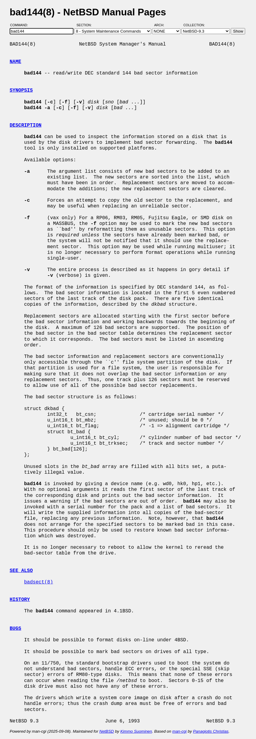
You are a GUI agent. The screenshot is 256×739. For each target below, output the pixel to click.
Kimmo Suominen (136, 731)
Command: (21, 25)
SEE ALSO (21, 570)
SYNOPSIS (21, 90)
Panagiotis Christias (211, 731)
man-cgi (179, 731)
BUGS (15, 628)
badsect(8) (38, 582)
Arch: (162, 25)
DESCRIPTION (26, 125)
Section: (85, 25)
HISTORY (20, 599)
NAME (15, 61)
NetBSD (106, 731)
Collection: (194, 25)
